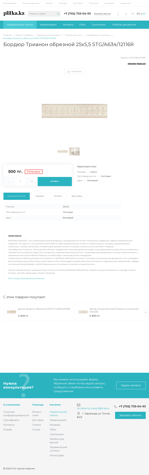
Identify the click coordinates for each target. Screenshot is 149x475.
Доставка (78, 3)
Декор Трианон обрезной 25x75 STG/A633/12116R (44, 318)
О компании (11, 404)
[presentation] (145, 321)
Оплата (36, 424)
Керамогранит (58, 420)
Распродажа (9, 3)
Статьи (36, 429)
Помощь (93, 3)
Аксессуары (57, 455)
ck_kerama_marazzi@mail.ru (93, 408)
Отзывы (63, 3)
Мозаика (55, 424)
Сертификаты (11, 420)
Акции (49, 3)
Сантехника (57, 434)
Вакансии (126, 3)
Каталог (55, 404)
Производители (31, 3)
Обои (53, 429)
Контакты (109, 3)
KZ (144, 13)
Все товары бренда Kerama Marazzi (26, 287)
